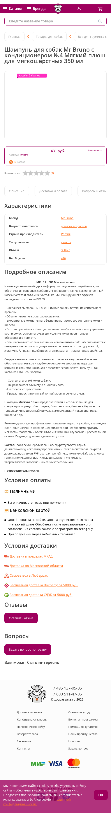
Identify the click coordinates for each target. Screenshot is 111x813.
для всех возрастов (74, 226)
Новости (74, 741)
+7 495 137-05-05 (66, 688)
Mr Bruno (67, 218)
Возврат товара (27, 734)
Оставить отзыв (21, 618)
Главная (14, 36)
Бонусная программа (83, 719)
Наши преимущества (82, 734)
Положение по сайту (31, 727)
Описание (16, 191)
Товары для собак (49, 36)
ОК (100, 795)
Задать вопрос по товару (28, 649)
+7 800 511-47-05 (66, 694)
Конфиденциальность (32, 719)
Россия (65, 234)
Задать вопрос (78, 748)
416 (63, 258)
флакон (66, 242)
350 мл (65, 250)
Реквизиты (24, 741)
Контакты (23, 748)
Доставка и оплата (53, 191)
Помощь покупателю (83, 727)
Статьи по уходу (79, 712)
